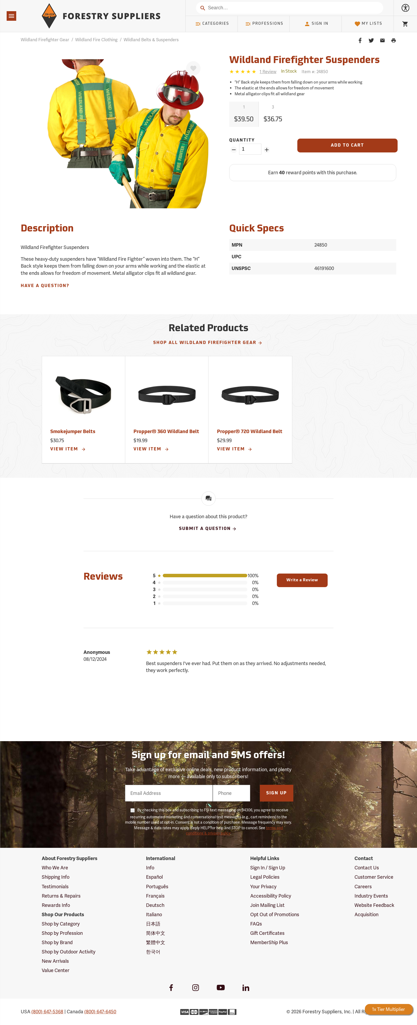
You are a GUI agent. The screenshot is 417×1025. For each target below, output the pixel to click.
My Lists (368, 24)
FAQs (256, 924)
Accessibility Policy (270, 896)
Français (155, 896)
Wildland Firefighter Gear (45, 40)
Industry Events (371, 896)
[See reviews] (268, 72)
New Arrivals (55, 961)
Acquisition (366, 914)
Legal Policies (265, 877)
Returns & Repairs (61, 896)
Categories (212, 24)
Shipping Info (55, 877)
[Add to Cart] (347, 145)
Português (157, 886)
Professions (264, 24)
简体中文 (155, 933)
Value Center (55, 970)
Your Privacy (263, 886)
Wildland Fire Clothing (96, 40)
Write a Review (302, 580)
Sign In (316, 24)
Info (150, 868)
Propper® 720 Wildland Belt (249, 431)
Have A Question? (45, 286)
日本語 (153, 924)
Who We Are (55, 868)
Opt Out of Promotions (274, 914)
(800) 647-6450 (100, 1012)
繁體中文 (155, 942)
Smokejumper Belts (72, 431)
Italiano (154, 914)
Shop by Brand (57, 942)
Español (154, 877)
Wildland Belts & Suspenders (151, 40)
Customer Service (374, 877)
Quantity (242, 140)
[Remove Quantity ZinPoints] (233, 150)
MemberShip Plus (269, 942)
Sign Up (276, 793)
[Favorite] (193, 68)
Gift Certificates (267, 933)
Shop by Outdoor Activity (68, 952)
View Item (68, 449)
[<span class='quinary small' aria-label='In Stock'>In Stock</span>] (289, 71)
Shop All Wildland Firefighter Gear (207, 343)
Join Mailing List (267, 905)
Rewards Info (56, 905)
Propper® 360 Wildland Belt (166, 431)
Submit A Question (208, 528)
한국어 (153, 952)
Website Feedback (374, 905)
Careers (363, 886)
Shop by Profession (62, 933)
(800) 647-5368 (47, 1012)
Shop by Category (61, 924)
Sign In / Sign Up (267, 868)
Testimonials (55, 886)
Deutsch (155, 905)
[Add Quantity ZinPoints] (266, 150)
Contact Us (367, 868)
